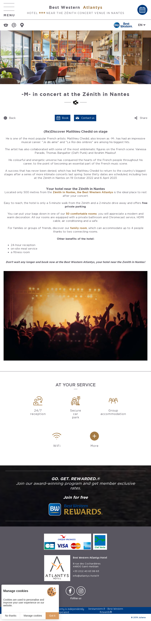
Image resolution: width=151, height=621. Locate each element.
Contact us (87, 118)
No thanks (10, 615)
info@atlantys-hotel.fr (86, 575)
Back (12, 118)
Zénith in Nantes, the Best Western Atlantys (83, 192)
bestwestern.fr (97, 608)
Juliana (142, 617)
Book (65, 118)
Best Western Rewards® (111, 610)
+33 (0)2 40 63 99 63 (86, 571)
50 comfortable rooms (81, 213)
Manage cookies (33, 615)
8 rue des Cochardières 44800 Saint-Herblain (87, 565)
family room (78, 227)
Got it (52, 615)
